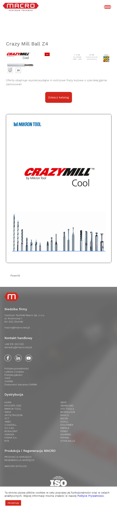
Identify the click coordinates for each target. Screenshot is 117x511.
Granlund (66, 405)
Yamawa (9, 434)
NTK (6, 440)
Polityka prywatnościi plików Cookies (16, 370)
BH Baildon (67, 412)
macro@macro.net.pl (17, 327)
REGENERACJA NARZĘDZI (19, 460)
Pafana (64, 437)
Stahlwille (67, 440)
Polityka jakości (13, 374)
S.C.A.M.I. (9, 428)
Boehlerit (11, 431)
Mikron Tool (12, 408)
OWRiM (8, 381)
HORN (7, 402)
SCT (6, 418)
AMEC (7, 421)
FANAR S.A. (10, 437)
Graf (63, 402)
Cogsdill (10, 424)
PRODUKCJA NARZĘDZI (17, 456)
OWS (7, 378)
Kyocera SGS (12, 405)
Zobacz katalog (58, 97)
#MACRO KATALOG (15, 466)
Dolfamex (66, 424)
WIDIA (7, 412)
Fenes (64, 431)
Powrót (15, 275)
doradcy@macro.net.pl (18, 347)
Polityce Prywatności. (90, 495)
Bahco (64, 415)
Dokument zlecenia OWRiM (20, 384)
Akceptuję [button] (13, 503)
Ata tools (67, 408)
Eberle (64, 428)
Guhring (65, 434)
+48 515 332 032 (14, 344)
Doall (64, 421)
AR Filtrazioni (13, 415)
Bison (64, 418)
